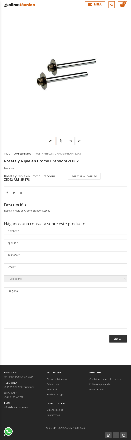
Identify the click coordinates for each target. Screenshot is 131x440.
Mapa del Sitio (96, 389)
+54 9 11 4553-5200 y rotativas (19, 386)
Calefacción (53, 384)
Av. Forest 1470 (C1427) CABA (18, 376)
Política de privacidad (100, 384)
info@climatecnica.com (16, 407)
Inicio (7, 153)
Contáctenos (53, 414)
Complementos (22, 153)
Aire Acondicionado (57, 379)
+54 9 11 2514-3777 (13, 397)
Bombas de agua (55, 394)
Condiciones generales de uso (105, 379)
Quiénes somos (55, 409)
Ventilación (52, 389)
